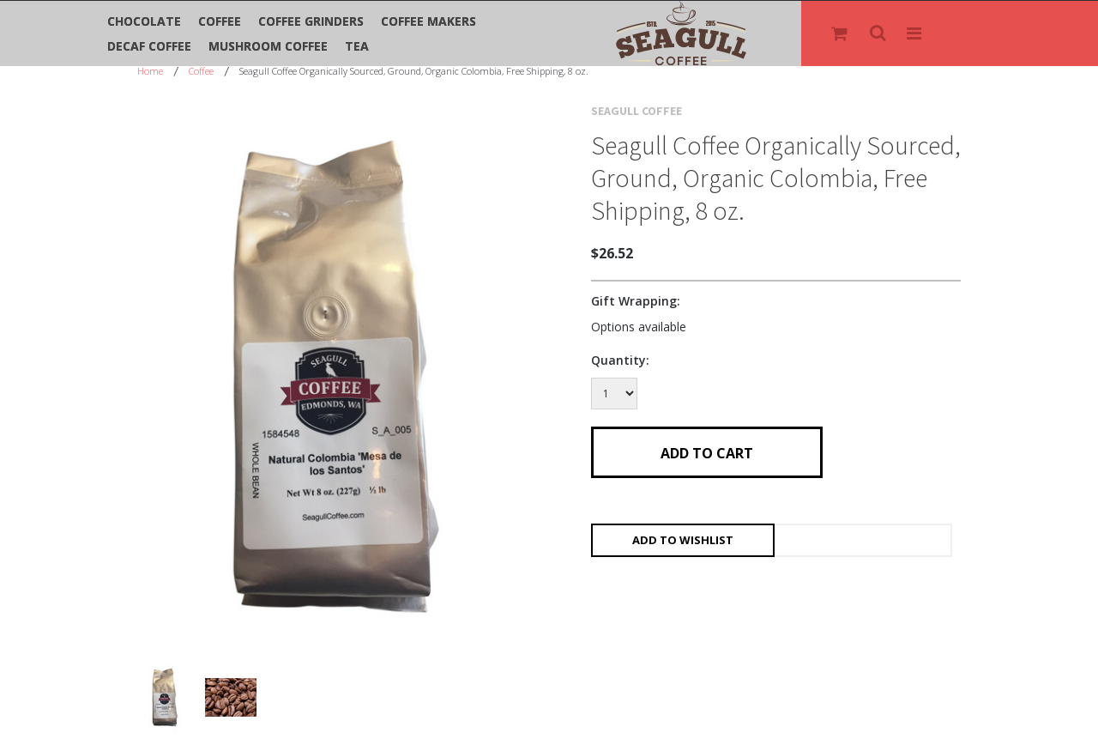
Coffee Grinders (311, 21)
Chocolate (144, 21)
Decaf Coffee (149, 46)
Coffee (219, 21)
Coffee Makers (428, 21)
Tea (357, 46)
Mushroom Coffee (268, 46)
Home (150, 70)
